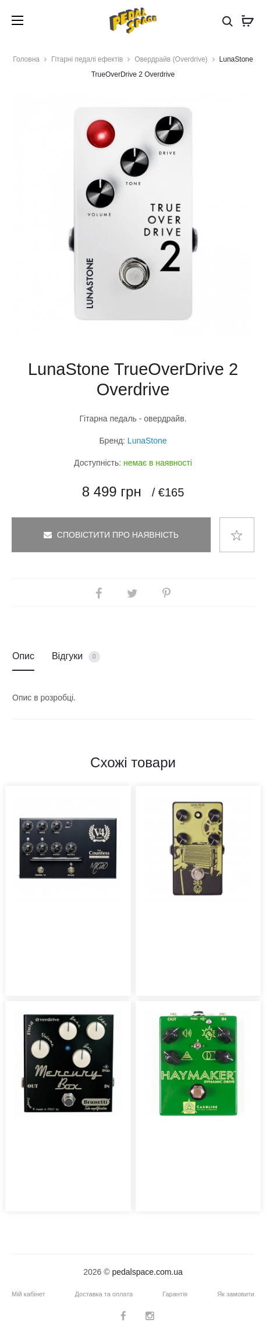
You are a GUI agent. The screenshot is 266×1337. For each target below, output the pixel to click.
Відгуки (76, 657)
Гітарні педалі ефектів (87, 59)
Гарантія (174, 1293)
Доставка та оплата (104, 1293)
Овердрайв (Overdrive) (170, 59)
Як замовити (235, 1293)
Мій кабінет (28, 1293)
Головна (26, 59)
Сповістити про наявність (111, 534)
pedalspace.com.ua (147, 1272)
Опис (23, 656)
